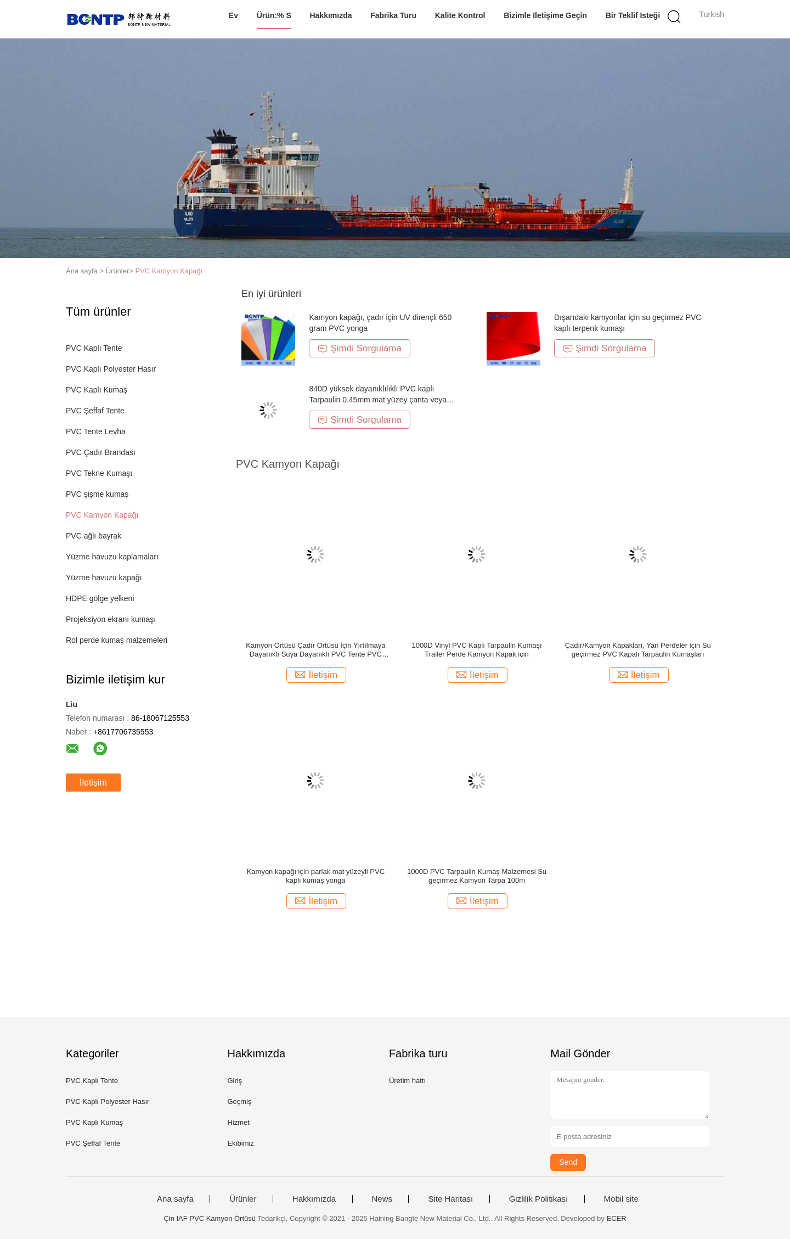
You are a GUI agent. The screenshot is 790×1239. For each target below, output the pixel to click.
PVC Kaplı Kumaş (96, 389)
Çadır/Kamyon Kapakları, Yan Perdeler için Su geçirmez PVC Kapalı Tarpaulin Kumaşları (638, 649)
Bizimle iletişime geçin (545, 15)
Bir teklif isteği (633, 15)
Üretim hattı (407, 1081)
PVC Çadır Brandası (101, 452)
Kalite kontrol (460, 15)
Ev (233, 15)
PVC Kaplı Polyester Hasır (111, 369)
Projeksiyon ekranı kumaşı (111, 619)
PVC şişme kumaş (97, 494)
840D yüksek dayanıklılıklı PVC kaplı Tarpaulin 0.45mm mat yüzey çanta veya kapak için (378, 399)
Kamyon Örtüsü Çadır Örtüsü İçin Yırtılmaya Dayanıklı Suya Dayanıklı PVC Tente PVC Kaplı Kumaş (315, 650)
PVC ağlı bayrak (93, 535)
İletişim (93, 782)
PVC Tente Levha (96, 431)
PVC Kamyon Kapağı (169, 271)
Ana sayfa (175, 1199)
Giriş (234, 1081)
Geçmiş (239, 1101)
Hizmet (238, 1122)
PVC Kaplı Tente (94, 348)
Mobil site (621, 1199)
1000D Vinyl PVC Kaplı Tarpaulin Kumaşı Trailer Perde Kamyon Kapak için (476, 649)
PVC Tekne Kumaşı (99, 473)
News (382, 1199)
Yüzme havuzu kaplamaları (112, 556)
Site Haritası (450, 1199)
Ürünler (242, 1199)
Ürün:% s (274, 15)
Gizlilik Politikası (538, 1199)
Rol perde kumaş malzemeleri (116, 640)
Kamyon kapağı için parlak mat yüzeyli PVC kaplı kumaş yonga (316, 875)
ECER (616, 1218)
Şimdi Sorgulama (359, 348)
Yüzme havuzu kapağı (104, 577)
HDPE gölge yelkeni (100, 598)
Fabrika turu (393, 15)
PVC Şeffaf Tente (95, 410)
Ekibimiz (240, 1143)
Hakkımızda (330, 15)
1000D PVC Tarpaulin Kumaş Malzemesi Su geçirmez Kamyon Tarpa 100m (476, 875)
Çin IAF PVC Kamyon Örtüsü (209, 1218)
